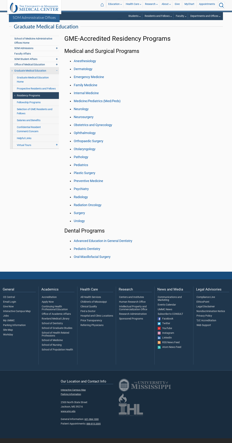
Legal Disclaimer (205, 311)
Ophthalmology (85, 137)
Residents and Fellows (157, 16)
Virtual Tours (24, 149)
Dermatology (83, 74)
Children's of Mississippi (93, 306)
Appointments (207, 5)
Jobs (6, 320)
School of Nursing (52, 349)
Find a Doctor (88, 316)
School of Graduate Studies (57, 332)
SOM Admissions (23, 53)
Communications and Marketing (170, 303)
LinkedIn (165, 342)
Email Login (9, 306)
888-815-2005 (93, 428)
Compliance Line (205, 301)
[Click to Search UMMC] (221, 5)
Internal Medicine (86, 98)
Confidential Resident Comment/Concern (29, 134)
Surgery (79, 218)
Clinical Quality (88, 311)
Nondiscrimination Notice (210, 316)
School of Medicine (52, 345)
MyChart (189, 5)
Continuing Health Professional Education (55, 313)
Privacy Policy (204, 320)
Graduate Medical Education (207, 23)
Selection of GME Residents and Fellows (34, 116)
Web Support (203, 330)
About (165, 5)
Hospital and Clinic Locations (96, 320)
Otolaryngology (85, 154)
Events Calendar (167, 309)
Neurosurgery (84, 122)
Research (150, 5)
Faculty (180, 16)
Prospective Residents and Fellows (36, 93)
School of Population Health (57, 354)
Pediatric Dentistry (87, 253)
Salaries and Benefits (28, 125)
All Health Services (90, 301)
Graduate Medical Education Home (33, 84)
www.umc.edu (68, 416)
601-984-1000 (91, 424)
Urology (79, 225)
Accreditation (49, 301)
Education (114, 5)
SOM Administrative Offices (34, 17)
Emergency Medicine (89, 81)
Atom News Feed (169, 351)
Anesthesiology (85, 66)
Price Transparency (91, 325)
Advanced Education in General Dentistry (103, 245)
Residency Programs (28, 100)
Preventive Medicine (88, 185)
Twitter (164, 328)
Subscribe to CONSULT (170, 318)
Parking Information (14, 330)
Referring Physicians (91, 330)
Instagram (166, 337)
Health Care (132, 5)
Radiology (81, 202)
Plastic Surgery (84, 177)
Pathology (81, 162)
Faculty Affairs (22, 58)
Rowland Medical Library (55, 323)
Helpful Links (24, 143)
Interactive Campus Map (17, 316)
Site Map (8, 334)
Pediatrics (81, 170)
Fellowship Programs (29, 107)
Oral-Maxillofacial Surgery (92, 261)
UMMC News (165, 314)
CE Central (9, 301)
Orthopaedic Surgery (88, 146)
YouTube (165, 333)
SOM (119, 23)
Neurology (81, 114)
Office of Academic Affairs (56, 318)
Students (133, 16)
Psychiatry (81, 193)
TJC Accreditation (206, 325)
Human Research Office (132, 306)
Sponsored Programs (131, 323)
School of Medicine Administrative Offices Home (33, 45)
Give (177, 5)
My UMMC (9, 325)
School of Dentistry (52, 328)
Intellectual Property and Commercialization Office (133, 313)
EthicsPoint (202, 306)
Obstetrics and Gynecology (93, 129)
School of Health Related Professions (55, 339)
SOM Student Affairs (25, 63)
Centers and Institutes (131, 301)
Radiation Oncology (88, 210)
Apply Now (48, 306)
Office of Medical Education (29, 69)
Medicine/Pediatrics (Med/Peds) (97, 106)
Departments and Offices (204, 16)
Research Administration (133, 318)
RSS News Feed (169, 347)
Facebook (165, 323)
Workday (8, 339)
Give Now (8, 311)
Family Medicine (85, 90)
